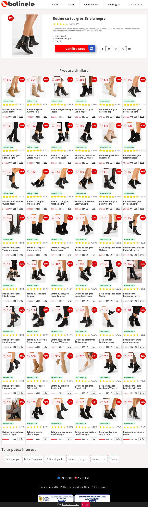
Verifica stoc (80, 48)
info (21, 116)
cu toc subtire (91, 4)
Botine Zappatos (33, 459)
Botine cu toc (99, 459)
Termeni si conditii (48, 487)
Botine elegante (54, 459)
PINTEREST (81, 478)
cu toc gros (114, 4)
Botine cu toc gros (77, 459)
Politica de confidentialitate (75, 487)
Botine (55, 4)
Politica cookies (100, 487)
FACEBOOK (65, 478)
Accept (85, 504)
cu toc (72, 4)
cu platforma (136, 4)
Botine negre (13, 459)
